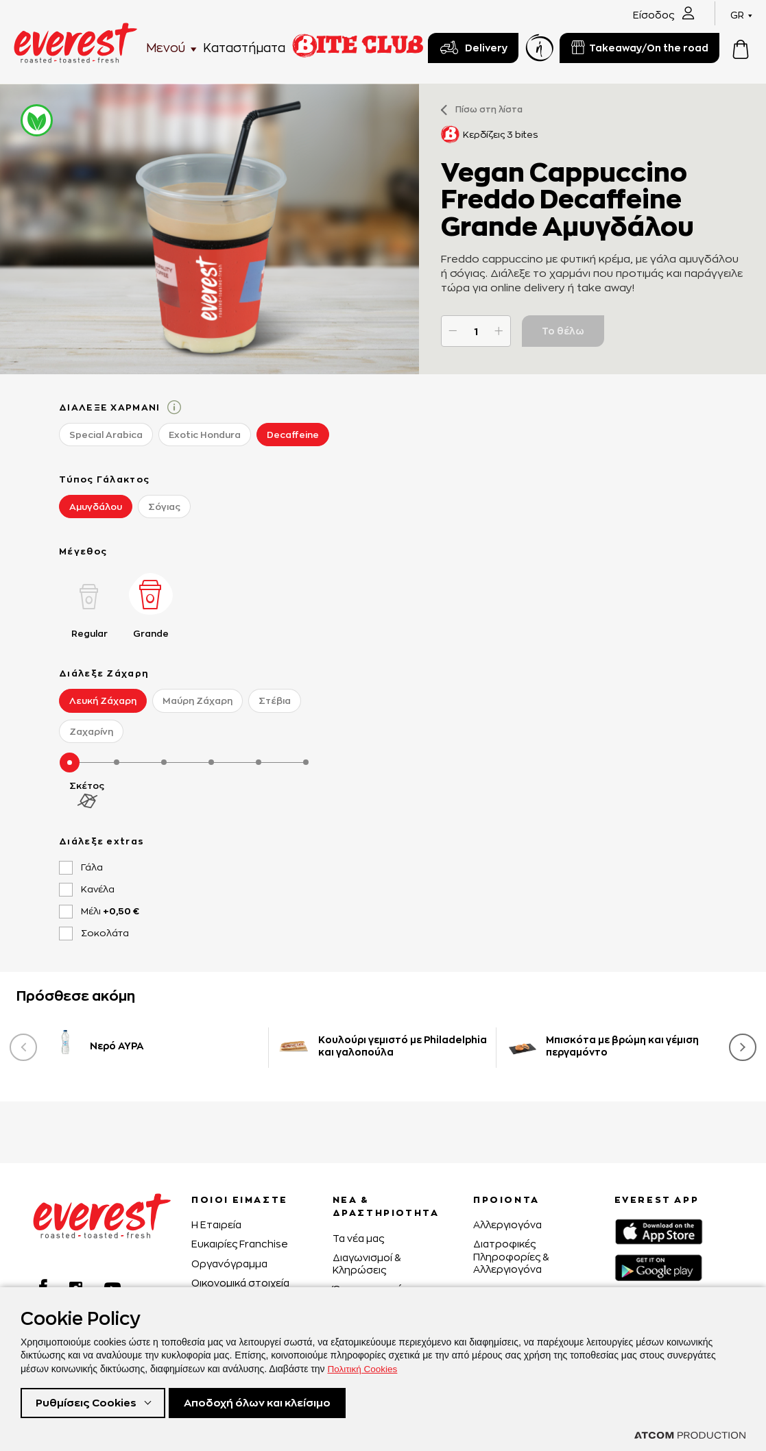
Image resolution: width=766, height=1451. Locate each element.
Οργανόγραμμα (229, 1263)
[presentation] (23, 1047)
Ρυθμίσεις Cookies (88, 1402)
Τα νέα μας (358, 1238)
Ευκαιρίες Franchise (239, 1244)
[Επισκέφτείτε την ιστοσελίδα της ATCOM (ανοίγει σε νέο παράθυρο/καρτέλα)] (689, 1435)
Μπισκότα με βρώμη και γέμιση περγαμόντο (622, 1045)
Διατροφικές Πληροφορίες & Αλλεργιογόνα (511, 1256)
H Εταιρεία (216, 1224)
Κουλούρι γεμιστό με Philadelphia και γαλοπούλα (402, 1045)
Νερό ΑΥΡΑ (117, 1045)
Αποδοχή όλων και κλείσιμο (268, 1402)
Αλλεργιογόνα (507, 1224)
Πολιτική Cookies (364, 1367)
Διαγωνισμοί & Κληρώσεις (366, 1263)
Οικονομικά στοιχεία (240, 1283)
